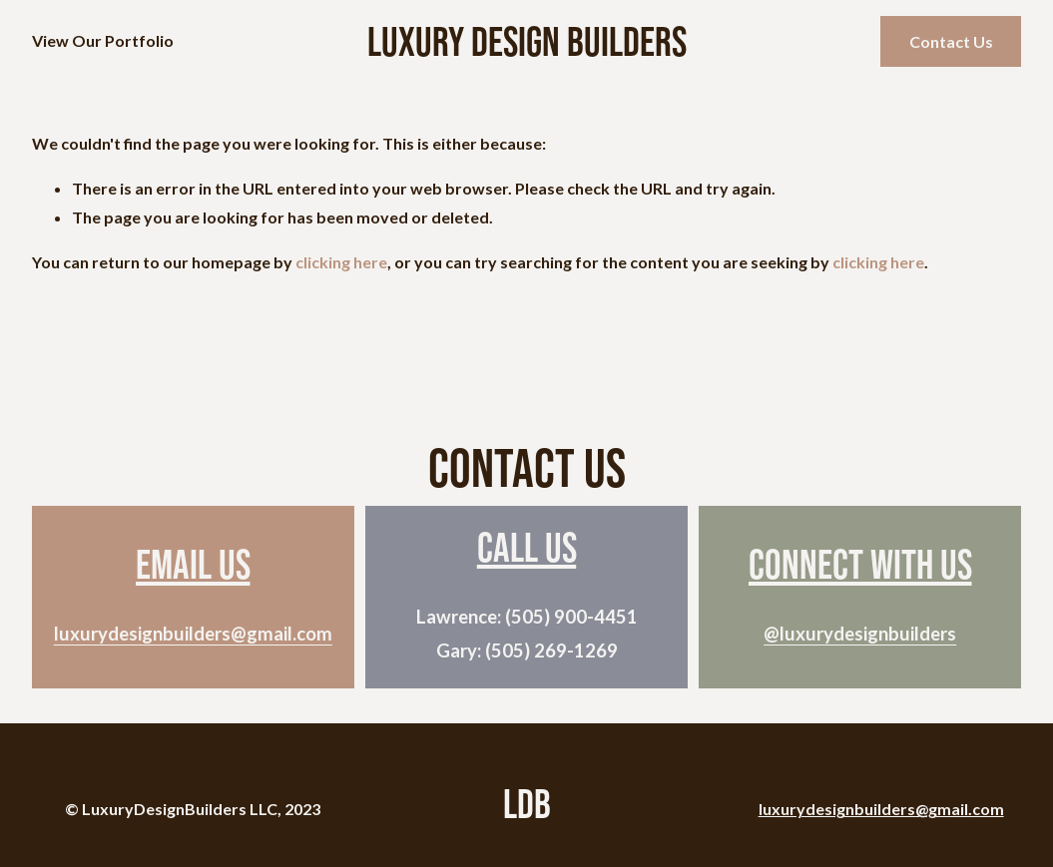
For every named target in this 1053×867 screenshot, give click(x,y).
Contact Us (951, 41)
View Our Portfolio (103, 40)
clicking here (341, 261)
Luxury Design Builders (527, 41)
